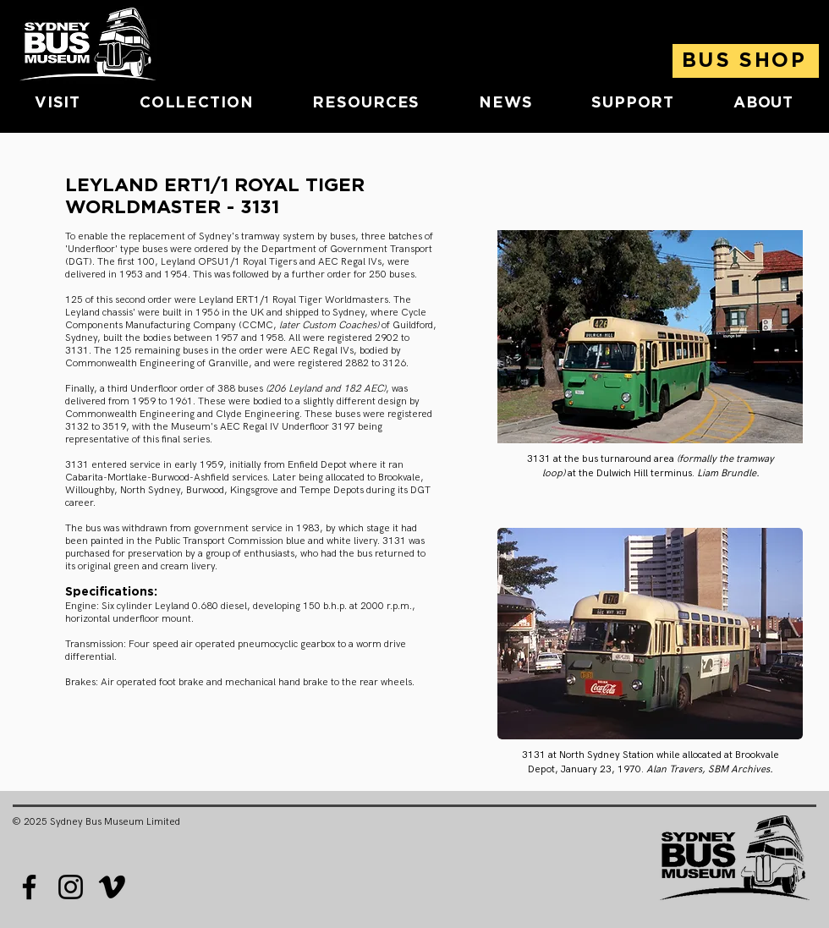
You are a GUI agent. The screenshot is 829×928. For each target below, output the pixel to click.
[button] (57, 103)
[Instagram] (70, 886)
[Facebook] (29, 886)
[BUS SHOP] (746, 61)
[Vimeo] (112, 886)
